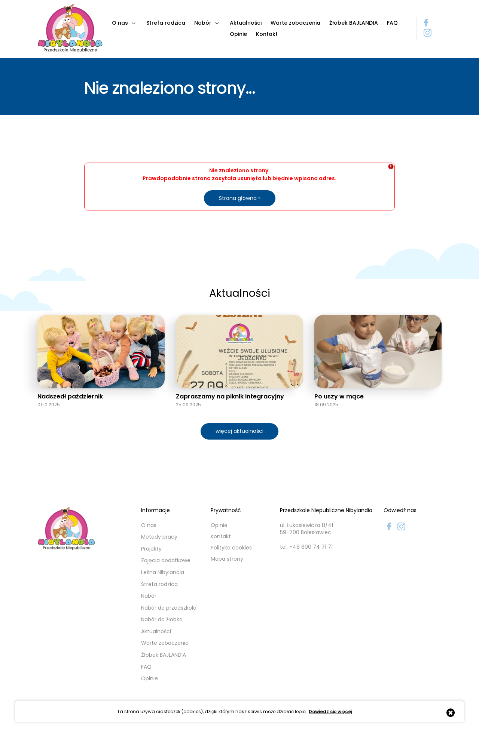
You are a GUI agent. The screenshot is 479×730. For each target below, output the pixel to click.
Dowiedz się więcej (330, 712)
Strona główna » (239, 198)
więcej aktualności (239, 431)
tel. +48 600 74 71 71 (306, 547)
